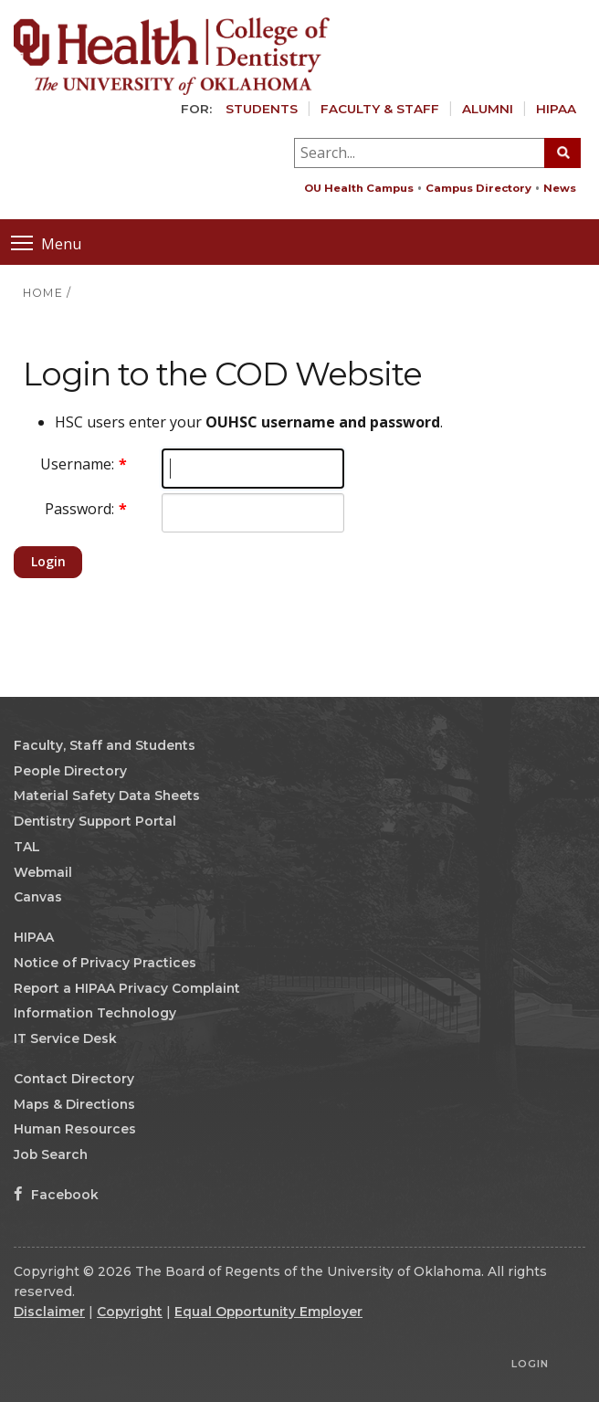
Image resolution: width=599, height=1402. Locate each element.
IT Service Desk (65, 1038)
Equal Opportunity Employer (268, 1311)
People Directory (70, 771)
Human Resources (75, 1129)
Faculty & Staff (380, 108)
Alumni (487, 108)
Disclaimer (49, 1311)
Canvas (38, 897)
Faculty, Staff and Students (104, 745)
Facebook (56, 1194)
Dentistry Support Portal (95, 821)
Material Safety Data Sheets (107, 795)
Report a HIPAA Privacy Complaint (127, 988)
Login (48, 561)
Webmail (43, 872)
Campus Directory (478, 188)
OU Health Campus (359, 188)
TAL (27, 846)
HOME (43, 293)
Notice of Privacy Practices (105, 962)
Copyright (130, 1311)
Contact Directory (74, 1078)
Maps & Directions (74, 1104)
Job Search (51, 1154)
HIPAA (556, 108)
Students (262, 108)
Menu (46, 242)
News (559, 188)
